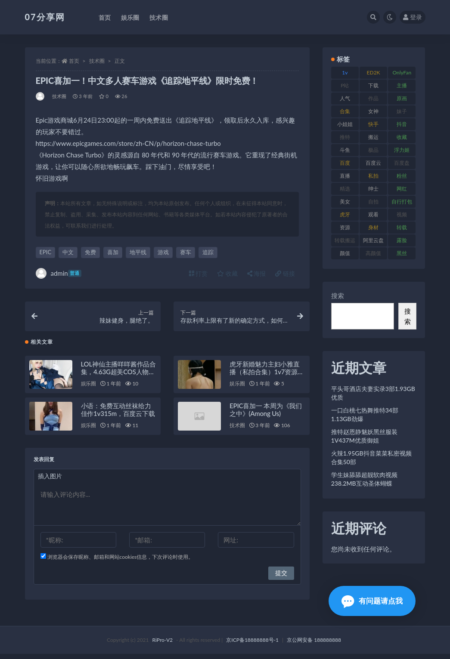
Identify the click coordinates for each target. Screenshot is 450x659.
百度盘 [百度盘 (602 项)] (402, 163)
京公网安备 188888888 (314, 645)
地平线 (138, 252)
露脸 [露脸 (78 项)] (402, 240)
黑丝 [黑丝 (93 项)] (402, 253)
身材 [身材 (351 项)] (373, 227)
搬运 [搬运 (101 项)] (373, 137)
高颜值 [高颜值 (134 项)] (373, 253)
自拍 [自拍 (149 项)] (373, 201)
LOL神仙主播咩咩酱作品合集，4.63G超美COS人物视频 (118, 376)
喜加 (112, 252)
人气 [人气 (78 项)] (345, 98)
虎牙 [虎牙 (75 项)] (345, 214)
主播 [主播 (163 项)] (402, 85)
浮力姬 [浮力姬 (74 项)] (402, 150)
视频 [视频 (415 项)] (402, 214)
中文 (68, 252)
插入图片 (50, 481)
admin (58, 273)
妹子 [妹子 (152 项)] (402, 111)
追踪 (208, 252)
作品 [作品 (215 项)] (373, 98)
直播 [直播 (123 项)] (345, 175)
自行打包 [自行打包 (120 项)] (401, 201)
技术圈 (97, 61)
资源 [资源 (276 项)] (345, 227)
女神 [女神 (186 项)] (373, 111)
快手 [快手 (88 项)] (373, 124)
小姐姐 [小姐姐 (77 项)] (345, 124)
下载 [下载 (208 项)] (373, 85)
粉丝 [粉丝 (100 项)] (402, 175)
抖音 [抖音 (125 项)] (402, 124)
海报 (256, 273)
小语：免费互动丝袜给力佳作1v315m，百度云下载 (118, 414)
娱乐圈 (88, 388)
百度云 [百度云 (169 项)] (373, 163)
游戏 (163, 252)
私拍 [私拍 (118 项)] (373, 175)
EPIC (46, 252)
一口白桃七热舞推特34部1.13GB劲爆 (364, 414)
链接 (285, 273)
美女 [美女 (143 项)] (345, 201)
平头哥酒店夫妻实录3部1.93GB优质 (373, 393)
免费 (90, 252)
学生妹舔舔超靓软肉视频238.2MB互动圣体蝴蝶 (364, 479)
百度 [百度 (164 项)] (345, 163)
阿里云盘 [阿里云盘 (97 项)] (373, 240)
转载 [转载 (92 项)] (402, 227)
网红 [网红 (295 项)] (402, 188)
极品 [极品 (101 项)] (373, 150)
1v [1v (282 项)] (345, 72)
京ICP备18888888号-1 (252, 645)
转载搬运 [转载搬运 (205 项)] (345, 240)
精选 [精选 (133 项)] (345, 188)
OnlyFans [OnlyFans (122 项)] (401, 74)
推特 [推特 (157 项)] (345, 137)
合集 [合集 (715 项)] (345, 111)
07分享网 (45, 17)
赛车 (185, 252)
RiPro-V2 (162, 645)
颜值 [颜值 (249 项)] (345, 253)
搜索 (337, 295)
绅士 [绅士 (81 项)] (373, 188)
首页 (74, 61)
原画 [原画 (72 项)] (402, 98)
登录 (412, 17)
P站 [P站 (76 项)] (345, 85)
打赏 (198, 273)
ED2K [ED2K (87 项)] (373, 72)
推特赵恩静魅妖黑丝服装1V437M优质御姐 (364, 436)
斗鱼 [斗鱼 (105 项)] (345, 150)
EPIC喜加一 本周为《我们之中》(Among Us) (266, 414)
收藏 (227, 273)
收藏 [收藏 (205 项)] (402, 137)
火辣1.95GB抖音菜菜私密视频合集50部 (371, 457)
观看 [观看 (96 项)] (373, 214)
